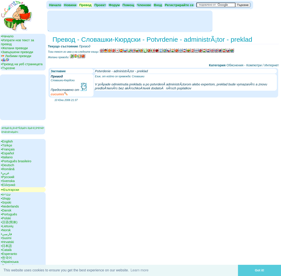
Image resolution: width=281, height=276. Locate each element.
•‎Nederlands (10, 206)
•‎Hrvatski (7, 242)
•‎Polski (6, 218)
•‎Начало (7, 36)
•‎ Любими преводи (16, 56)
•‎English (7, 141)
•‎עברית (6, 194)
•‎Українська (9, 261)
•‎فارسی (6, 234)
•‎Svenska (8, 181)
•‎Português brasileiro (16, 161)
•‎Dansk (6, 210)
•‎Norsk (6, 230)
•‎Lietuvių (7, 226)
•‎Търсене (8, 68)
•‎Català (6, 250)
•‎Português (9, 214)
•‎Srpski (6, 202)
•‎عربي (5, 173)
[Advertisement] (130, 21)
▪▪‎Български (10, 189)
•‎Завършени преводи (17, 52)
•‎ (5, 60)
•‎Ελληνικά (8, 185)
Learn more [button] (140, 270)
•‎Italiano (7, 157)
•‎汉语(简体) (9, 222)
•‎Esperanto (9, 254)
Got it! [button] (259, 270)
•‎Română (7, 169)
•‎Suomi (6, 238)
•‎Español (7, 153)
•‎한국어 (6, 258)
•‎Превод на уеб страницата (22, 64)
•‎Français (8, 149)
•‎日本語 (6, 246)
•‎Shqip (6, 198)
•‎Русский (7, 177)
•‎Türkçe (6, 145)
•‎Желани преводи (14, 48)
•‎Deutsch (7, 165)
